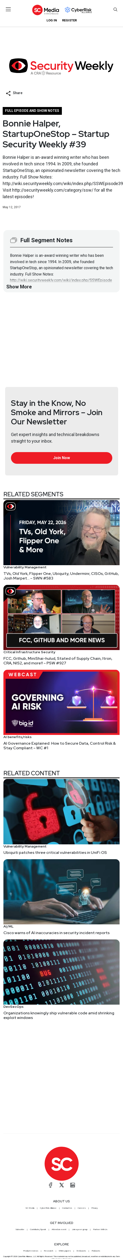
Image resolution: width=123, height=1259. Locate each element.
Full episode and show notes (32, 111)
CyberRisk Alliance (48, 1207)
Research (48, 1250)
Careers (82, 1207)
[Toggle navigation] (8, 9)
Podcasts (96, 1250)
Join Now (61, 457)
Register (69, 20)
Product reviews (30, 1250)
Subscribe (20, 1229)
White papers (65, 1250)
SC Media (30, 1207)
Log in (52, 20)
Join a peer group (79, 1229)
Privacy (94, 1207)
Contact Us (67, 1207)
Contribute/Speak (38, 1229)
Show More (19, 287)
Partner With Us (100, 1229)
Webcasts (81, 1250)
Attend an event (59, 1229)
